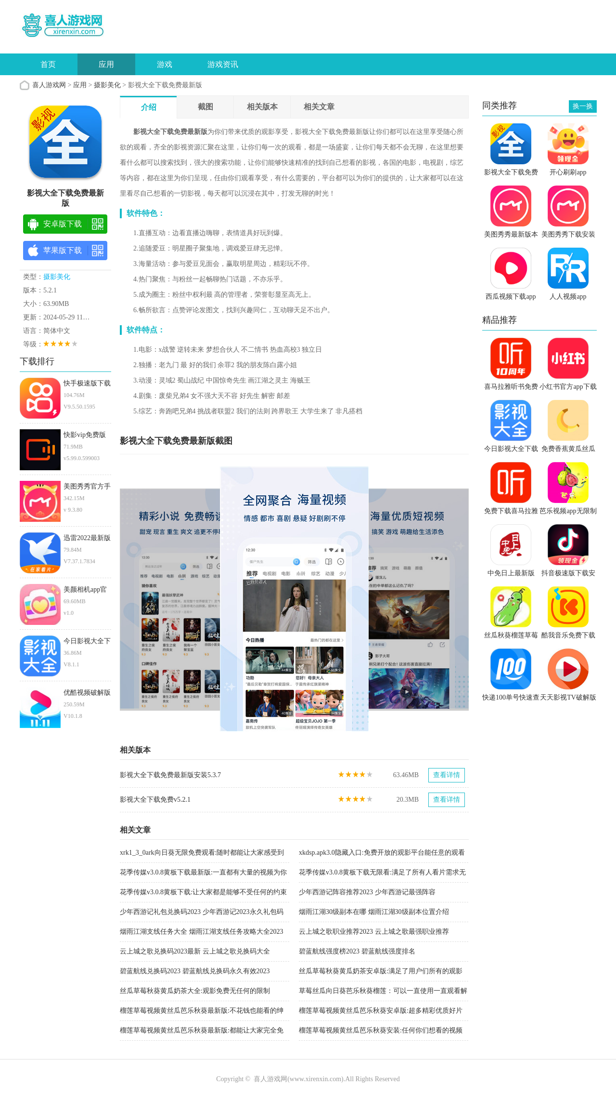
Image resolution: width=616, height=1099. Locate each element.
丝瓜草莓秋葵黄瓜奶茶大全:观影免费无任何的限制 (195, 990)
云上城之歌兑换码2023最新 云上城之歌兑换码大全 (195, 951)
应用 (106, 64)
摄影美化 (107, 85)
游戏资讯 (222, 64)
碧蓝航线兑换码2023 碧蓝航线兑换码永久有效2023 (195, 971)
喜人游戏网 (49, 85)
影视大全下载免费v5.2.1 (155, 799)
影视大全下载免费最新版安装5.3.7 (170, 775)
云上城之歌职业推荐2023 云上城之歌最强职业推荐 (374, 931)
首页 (48, 64)
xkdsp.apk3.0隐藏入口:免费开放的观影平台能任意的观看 (382, 852)
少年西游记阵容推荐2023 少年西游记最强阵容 (367, 892)
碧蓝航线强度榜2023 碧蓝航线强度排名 (357, 951)
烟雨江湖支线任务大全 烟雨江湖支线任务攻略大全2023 (201, 931)
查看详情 (446, 775)
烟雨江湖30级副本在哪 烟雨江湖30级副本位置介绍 (374, 911)
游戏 (164, 64)
